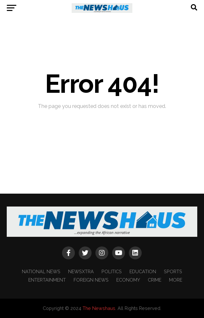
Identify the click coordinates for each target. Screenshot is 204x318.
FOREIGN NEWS (91, 280)
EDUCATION (142, 271)
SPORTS (173, 271)
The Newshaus (99, 308)
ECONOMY (128, 280)
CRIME (154, 280)
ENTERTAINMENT (47, 280)
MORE (175, 280)
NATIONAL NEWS (41, 271)
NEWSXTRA (81, 271)
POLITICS (112, 271)
